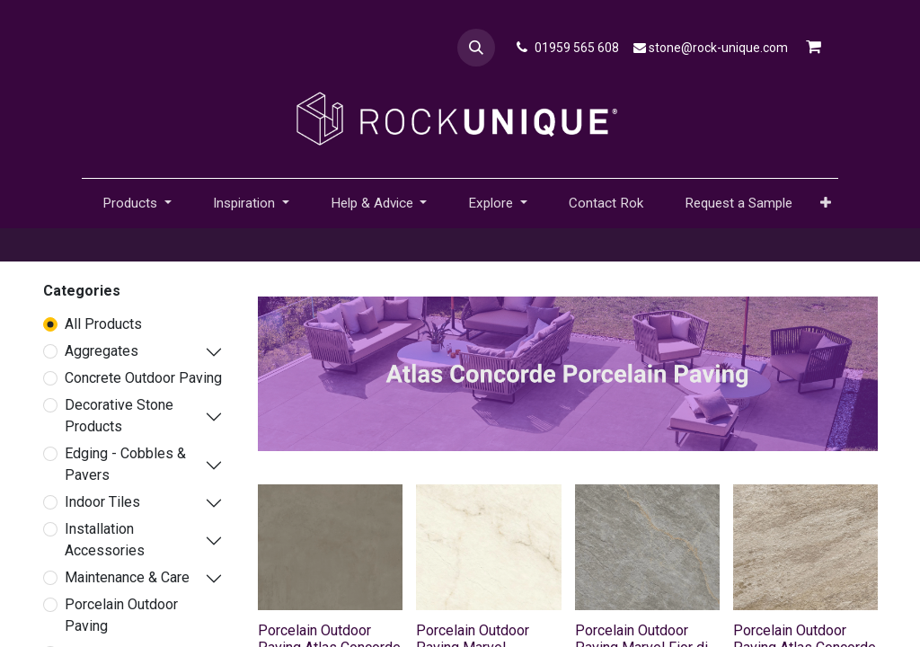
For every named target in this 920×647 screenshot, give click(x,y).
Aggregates (101, 350)
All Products (103, 323)
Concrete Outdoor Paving (143, 377)
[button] (476, 47)
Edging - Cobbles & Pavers (125, 464)
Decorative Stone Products (119, 415)
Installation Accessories (105, 539)
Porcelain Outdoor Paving (121, 615)
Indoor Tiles (102, 501)
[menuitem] (606, 203)
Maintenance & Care (127, 577)
